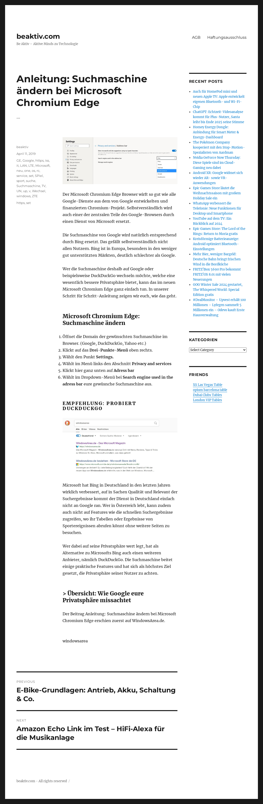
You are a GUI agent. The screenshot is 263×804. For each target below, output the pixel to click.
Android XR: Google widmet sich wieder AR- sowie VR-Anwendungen (218, 178)
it (17, 165)
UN (19, 191)
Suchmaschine (28, 186)
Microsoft (42, 165)
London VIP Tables (207, 400)
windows (23, 196)
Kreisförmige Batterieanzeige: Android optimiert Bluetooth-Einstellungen (216, 244)
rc (38, 171)
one (27, 171)
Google (28, 160)
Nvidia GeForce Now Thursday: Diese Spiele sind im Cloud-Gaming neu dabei (216, 163)
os (33, 171)
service (21, 176)
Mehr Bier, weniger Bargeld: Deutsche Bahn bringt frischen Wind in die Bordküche (217, 259)
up (25, 191)
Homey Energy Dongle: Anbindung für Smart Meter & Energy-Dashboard (216, 132)
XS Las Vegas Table (207, 385)
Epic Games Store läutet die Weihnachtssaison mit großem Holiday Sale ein (217, 193)
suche (30, 181)
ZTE (35, 196)
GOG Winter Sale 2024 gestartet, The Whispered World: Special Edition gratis (217, 290)
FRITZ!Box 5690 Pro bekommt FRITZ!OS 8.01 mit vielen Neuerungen (217, 274)
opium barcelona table (210, 390)
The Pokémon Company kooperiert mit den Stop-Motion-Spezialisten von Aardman (219, 147)
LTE (31, 165)
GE (18, 160)
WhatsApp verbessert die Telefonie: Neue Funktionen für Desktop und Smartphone (217, 208)
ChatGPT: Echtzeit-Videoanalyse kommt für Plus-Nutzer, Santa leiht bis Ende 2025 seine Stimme (218, 117)
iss (47, 160)
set (31, 176)
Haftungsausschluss (227, 37)
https (39, 160)
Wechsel (38, 191)
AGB (196, 37)
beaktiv (22, 147)
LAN (23, 165)
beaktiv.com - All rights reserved (41, 781)
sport (20, 181)
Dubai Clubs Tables (207, 395)
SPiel (39, 176)
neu (19, 171)
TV (44, 186)
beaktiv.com (38, 36)
